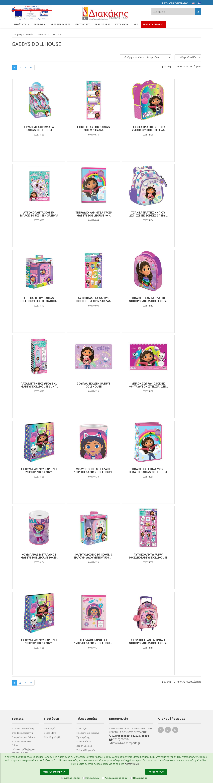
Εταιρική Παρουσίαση (23, 643)
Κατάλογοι (121, 24)
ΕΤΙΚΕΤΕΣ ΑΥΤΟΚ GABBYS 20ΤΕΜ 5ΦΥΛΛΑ (83, 128)
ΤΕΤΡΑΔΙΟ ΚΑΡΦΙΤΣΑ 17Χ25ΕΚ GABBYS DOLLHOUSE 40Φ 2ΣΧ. (177, 471)
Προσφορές (50, 643)
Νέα (135, 24)
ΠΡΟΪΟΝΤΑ (21, 24)
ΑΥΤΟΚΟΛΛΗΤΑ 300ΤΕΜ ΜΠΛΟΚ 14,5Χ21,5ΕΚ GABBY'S (178, 128)
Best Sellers (102, 24)
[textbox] (173, 11)
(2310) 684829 (120, 650)
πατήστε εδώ (132, 763)
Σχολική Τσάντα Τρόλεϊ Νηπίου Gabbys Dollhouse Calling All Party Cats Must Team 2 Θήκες (35, 556)
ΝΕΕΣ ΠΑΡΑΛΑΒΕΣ (60, 24)
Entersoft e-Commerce (82, 715)
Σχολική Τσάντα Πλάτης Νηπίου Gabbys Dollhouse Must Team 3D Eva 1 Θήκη (35, 300)
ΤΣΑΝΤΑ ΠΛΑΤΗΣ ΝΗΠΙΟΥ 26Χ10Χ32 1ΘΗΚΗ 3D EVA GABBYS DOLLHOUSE (130, 128)
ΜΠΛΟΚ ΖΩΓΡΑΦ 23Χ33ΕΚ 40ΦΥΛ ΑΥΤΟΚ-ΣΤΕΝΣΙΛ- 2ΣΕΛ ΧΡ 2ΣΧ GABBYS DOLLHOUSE (177, 300)
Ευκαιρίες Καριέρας (21, 689)
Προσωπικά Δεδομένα (88, 647)
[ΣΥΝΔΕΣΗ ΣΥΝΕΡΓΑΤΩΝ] (177, 3)
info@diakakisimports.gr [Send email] (124, 657)
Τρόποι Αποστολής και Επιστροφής (88, 670)
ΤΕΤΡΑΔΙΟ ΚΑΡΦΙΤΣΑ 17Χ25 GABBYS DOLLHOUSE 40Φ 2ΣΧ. (35, 214)
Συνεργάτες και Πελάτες (24, 651)
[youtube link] (175, 645)
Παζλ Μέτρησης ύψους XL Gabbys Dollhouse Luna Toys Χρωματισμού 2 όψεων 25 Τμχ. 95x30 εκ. (83, 300)
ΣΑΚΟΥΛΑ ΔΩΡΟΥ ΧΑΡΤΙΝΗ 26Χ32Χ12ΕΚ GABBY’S (35, 385)
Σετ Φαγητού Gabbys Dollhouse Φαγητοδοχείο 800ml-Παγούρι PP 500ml (130, 214)
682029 (135, 650)
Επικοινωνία (18, 702)
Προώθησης (138, 778)
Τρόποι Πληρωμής (86, 664)
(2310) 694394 (119, 654)
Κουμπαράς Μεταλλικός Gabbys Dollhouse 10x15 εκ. (177, 385)
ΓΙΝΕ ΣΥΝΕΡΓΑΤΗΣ (153, 24)
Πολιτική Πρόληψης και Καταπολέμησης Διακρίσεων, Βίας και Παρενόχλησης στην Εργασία (23, 670)
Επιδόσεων (91, 778)
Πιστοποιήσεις (84, 655)
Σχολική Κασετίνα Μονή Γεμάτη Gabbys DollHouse (130, 385)
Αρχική (18, 34)
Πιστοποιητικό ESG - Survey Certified (22, 684)
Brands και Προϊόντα (22, 647)
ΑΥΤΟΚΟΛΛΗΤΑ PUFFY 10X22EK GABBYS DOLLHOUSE (83, 471)
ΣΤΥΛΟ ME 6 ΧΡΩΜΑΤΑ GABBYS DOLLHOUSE (35, 128)
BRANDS (39, 24)
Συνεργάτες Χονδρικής (23, 694)
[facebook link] (160, 645)
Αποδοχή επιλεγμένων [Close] (54, 771)
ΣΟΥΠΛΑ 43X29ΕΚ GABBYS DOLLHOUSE (130, 300)
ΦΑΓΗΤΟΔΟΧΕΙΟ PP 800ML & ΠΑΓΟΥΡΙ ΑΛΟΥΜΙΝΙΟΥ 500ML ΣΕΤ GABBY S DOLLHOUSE (35, 471)
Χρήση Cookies (84, 660)
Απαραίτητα (70, 778)
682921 (145, 650)
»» (31, 67)
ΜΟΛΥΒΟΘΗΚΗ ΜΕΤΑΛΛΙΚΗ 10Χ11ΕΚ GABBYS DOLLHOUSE (83, 385)
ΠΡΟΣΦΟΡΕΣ (82, 24)
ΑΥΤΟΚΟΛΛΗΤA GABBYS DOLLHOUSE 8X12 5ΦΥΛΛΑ (178, 214)
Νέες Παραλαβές (52, 651)
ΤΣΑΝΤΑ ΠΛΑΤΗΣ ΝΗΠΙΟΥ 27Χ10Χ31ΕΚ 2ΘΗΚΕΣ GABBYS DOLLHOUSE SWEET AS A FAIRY (83, 214)
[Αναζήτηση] (198, 11)
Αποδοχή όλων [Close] (156, 771)
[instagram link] (168, 645)
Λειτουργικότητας (114, 778)
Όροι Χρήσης (83, 651)
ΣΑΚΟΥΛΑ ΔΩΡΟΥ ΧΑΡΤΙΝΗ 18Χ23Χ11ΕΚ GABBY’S (130, 471)
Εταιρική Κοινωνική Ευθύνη (21, 657)
